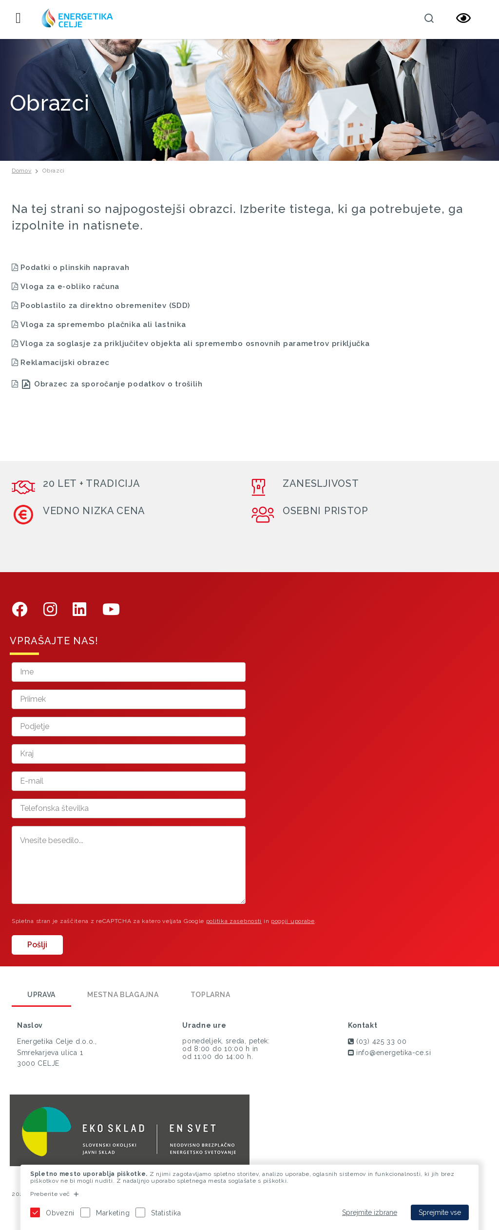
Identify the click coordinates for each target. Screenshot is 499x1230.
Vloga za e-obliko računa (65, 286)
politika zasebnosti (234, 921)
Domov (22, 170)
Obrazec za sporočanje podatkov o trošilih (118, 384)
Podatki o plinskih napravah (70, 267)
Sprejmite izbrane (369, 1212)
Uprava (41, 995)
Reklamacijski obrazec (65, 362)
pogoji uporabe (293, 921)
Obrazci (53, 170)
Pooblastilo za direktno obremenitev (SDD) (105, 305)
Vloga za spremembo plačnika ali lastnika (103, 324)
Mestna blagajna (123, 995)
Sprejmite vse (440, 1212)
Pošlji (37, 944)
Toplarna (210, 995)
